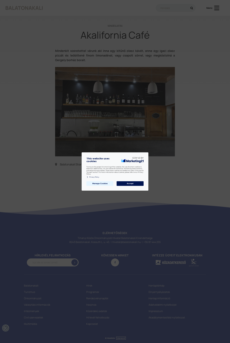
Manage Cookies (100, 184)
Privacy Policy (92, 177)
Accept (130, 184)
